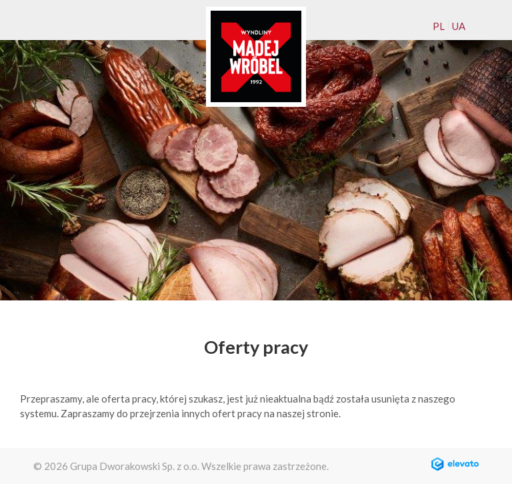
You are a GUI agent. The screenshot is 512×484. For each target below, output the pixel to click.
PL (439, 26)
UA (458, 26)
